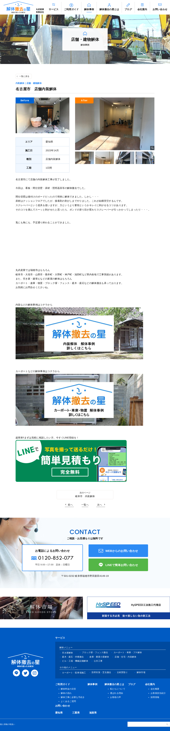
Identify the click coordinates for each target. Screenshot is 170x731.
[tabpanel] (114, 123)
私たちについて (117, 689)
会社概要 (155, 689)
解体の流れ (66, 693)
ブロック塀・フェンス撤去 (95, 652)
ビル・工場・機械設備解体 (75, 661)
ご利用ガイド (71, 9)
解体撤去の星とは (109, 9)
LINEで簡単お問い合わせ (121, 565)
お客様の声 (115, 697)
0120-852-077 (56, 557)
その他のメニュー (68, 667)
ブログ (128, 9)
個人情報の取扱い (7, 724)
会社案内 (142, 9)
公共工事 (98, 661)
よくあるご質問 (68, 701)
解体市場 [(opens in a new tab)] (141, 672)
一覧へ (85, 504)
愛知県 (59, 712)
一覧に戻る (24, 76)
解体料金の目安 (68, 689)
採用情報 (155, 697)
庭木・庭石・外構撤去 (73, 657)
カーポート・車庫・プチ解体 (128, 652)
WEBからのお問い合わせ (121, 550)
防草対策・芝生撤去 (101, 672)
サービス (54, 9)
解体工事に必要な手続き (73, 697)
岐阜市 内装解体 (85, 496)
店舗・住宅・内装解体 (125, 657)
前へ (70, 504)
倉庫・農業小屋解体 (99, 657)
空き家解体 (67, 652)
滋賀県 (93, 712)
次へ (99, 504)
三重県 (76, 712)
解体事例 (89, 9)
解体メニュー (66, 647)
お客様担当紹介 (158, 693)
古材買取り (122, 672)
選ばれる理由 (116, 693)
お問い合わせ (62, 705)
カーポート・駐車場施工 (74, 672)
